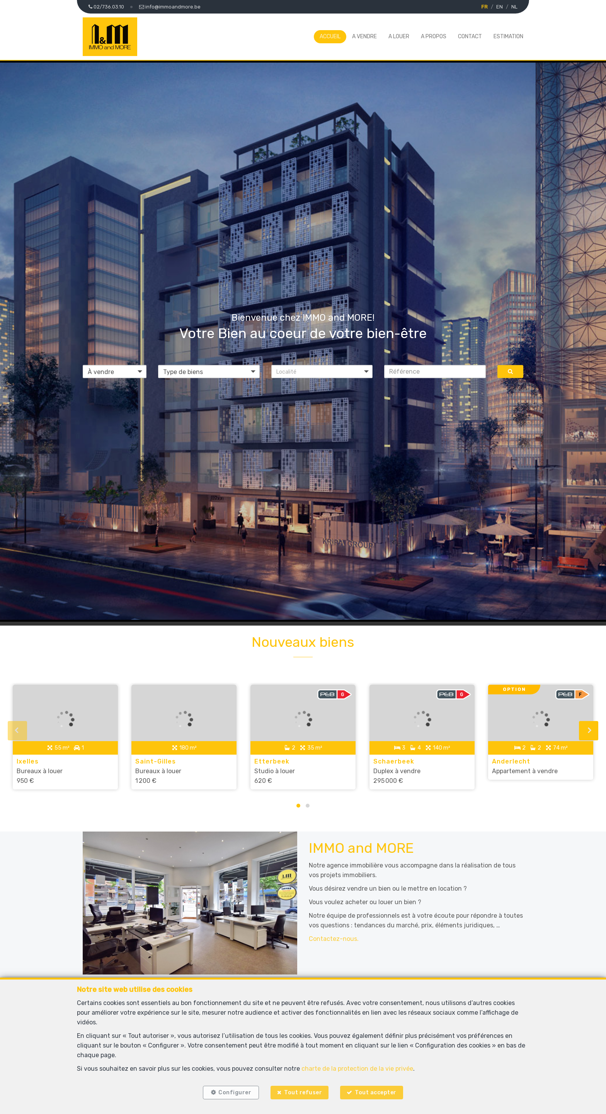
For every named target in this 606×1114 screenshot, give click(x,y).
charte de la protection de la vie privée (357, 1066)
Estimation (508, 36)
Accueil (330, 36)
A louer (398, 36)
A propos (433, 36)
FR (484, 7)
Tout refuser (303, 1091)
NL (514, 7)
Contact (470, 36)
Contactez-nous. (334, 935)
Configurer (233, 1091)
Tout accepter (377, 1091)
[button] (322, 371)
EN (499, 7)
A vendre (364, 36)
